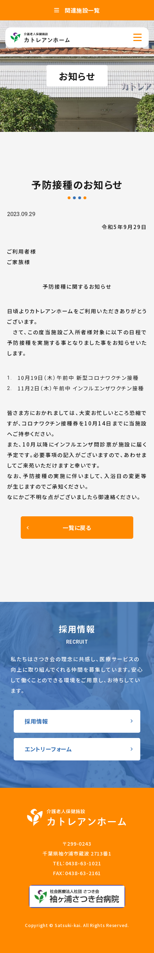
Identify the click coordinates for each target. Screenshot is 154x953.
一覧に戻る (77, 527)
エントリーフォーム (48, 749)
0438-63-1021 (83, 863)
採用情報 (36, 721)
